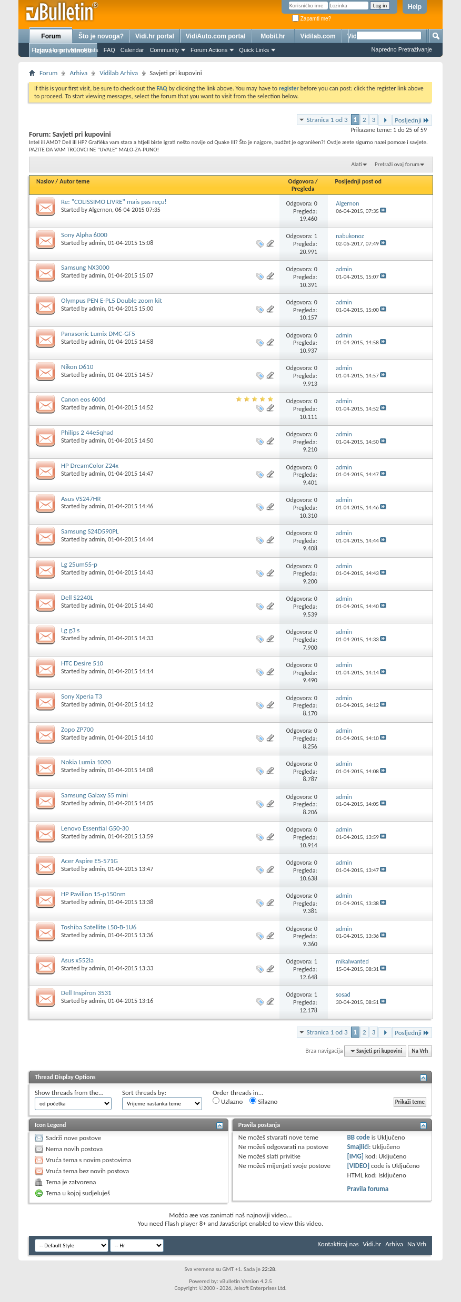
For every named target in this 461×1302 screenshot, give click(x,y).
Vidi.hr (372, 1244)
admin (97, 243)
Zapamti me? (311, 19)
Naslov (45, 181)
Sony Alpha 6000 (84, 235)
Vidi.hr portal (154, 36)
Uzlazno (228, 1101)
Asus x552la (77, 960)
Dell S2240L (77, 597)
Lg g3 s (70, 630)
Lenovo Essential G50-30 (95, 828)
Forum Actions (209, 50)
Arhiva (78, 73)
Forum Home (48, 50)
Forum (51, 36)
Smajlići (357, 1147)
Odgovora (301, 181)
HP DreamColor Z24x (89, 465)
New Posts (84, 50)
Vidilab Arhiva (118, 73)
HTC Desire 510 (82, 663)
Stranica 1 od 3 (327, 120)
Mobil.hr (272, 36)
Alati (356, 164)
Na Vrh (420, 1051)
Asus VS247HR (81, 499)
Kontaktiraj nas (337, 1244)
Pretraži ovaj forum (397, 164)
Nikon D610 (77, 367)
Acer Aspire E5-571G (89, 861)
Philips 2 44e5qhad (87, 432)
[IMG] (355, 1156)
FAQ (109, 50)
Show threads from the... (69, 1092)
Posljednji (412, 120)
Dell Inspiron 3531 (86, 993)
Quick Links (254, 50)
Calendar (132, 50)
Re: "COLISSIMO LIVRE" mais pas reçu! (114, 202)
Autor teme (74, 181)
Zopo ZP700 (77, 729)
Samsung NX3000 (85, 267)
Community (164, 50)
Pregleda (303, 188)
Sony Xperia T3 (81, 696)
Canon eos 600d (83, 399)
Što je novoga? (101, 36)
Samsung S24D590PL (89, 531)
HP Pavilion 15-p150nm (93, 894)
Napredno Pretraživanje (401, 49)
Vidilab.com (318, 36)
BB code (358, 1137)
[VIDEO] (358, 1166)
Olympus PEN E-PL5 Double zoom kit (111, 300)
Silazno (263, 1101)
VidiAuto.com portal (216, 36)
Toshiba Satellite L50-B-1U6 (98, 927)
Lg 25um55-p (79, 564)
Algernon (100, 209)
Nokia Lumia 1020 (86, 762)
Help (415, 7)
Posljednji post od (358, 181)
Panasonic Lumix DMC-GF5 (98, 333)
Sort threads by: (144, 1092)
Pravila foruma (367, 1189)
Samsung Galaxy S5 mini (94, 795)
